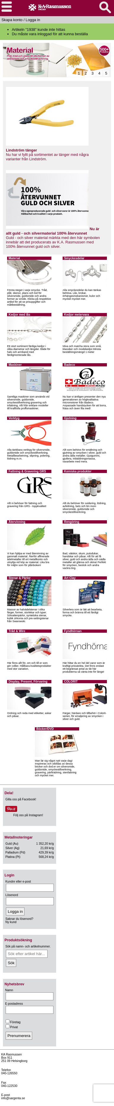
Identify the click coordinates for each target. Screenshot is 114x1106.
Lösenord (11, 895)
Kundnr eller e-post (18, 881)
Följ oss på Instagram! (28, 815)
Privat (12, 1027)
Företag (13, 1022)
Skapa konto (11, 20)
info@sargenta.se (13, 1098)
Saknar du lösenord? (19, 918)
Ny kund (11, 922)
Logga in (33, 20)
